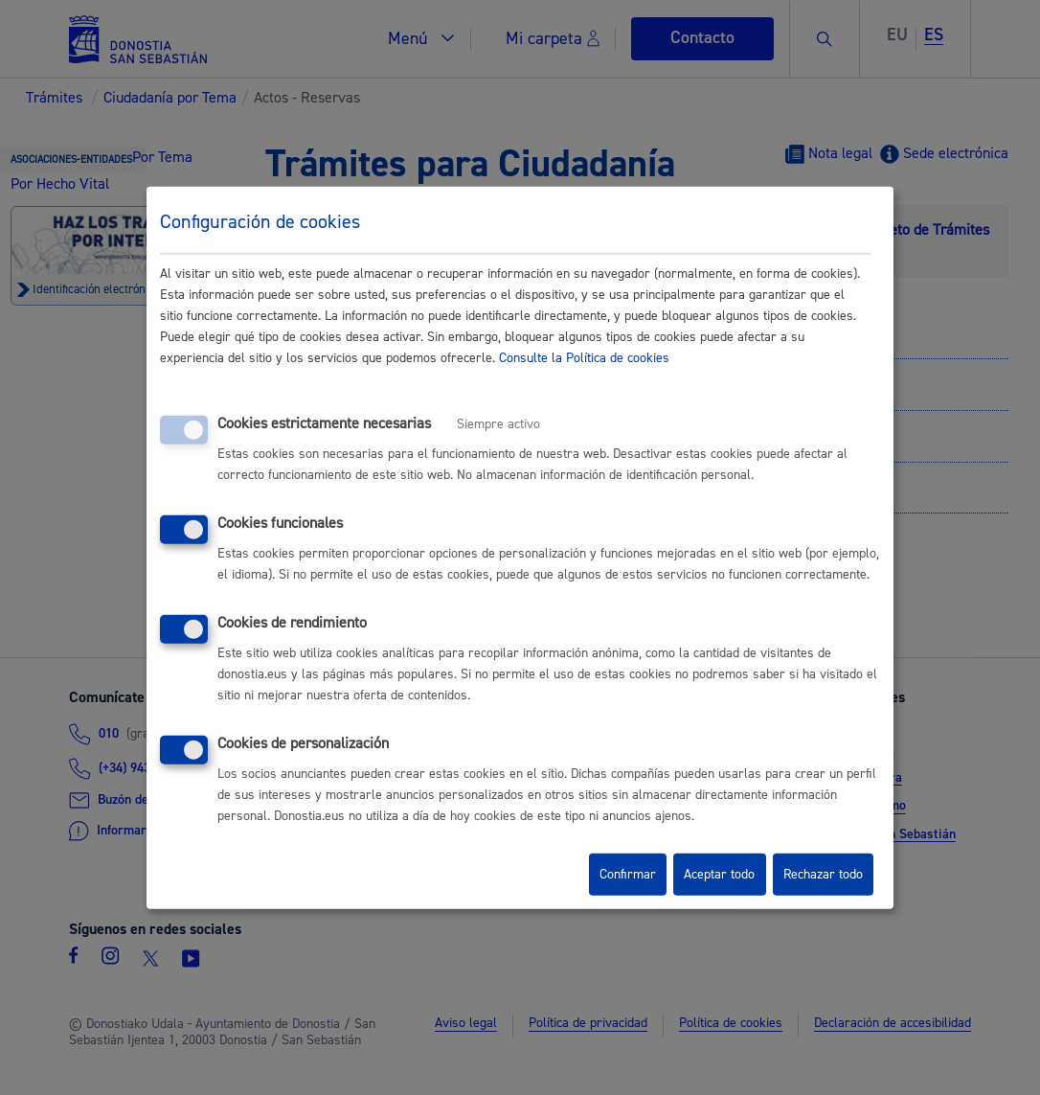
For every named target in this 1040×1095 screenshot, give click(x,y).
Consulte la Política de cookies (584, 358)
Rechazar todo (823, 874)
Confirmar (627, 874)
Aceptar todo (719, 874)
